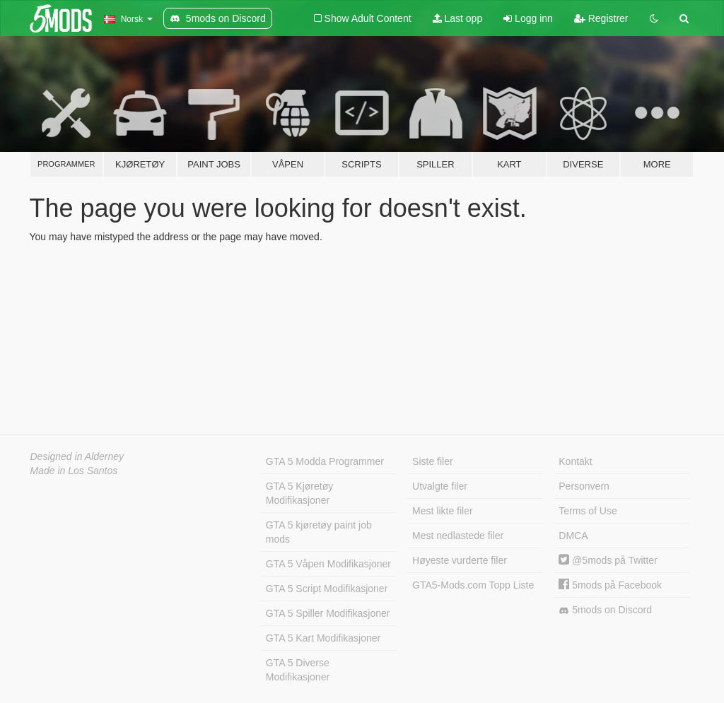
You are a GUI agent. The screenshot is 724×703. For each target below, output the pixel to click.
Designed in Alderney (77, 456)
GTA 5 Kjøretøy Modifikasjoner (299, 493)
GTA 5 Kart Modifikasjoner (323, 638)
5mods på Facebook (610, 585)
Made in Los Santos (74, 470)
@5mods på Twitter (608, 560)
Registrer (601, 18)
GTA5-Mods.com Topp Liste (473, 585)
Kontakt (575, 461)
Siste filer (432, 461)
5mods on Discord (605, 610)
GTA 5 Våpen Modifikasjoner (328, 563)
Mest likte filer (442, 510)
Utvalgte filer (439, 486)
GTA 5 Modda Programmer (325, 461)
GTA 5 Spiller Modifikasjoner (328, 613)
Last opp (458, 18)
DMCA (573, 535)
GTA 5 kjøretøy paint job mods (319, 532)
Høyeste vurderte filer (459, 560)
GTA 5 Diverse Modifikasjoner (297, 670)
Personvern (584, 486)
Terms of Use (588, 510)
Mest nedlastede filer (457, 535)
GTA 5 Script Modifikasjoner (326, 588)
